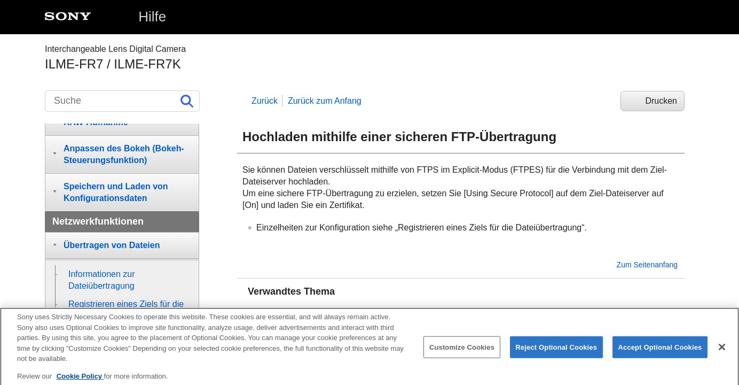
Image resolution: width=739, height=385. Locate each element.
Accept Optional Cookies (660, 353)
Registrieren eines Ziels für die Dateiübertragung (353, 310)
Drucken (661, 100)
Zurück (264, 100)
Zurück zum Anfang (324, 100)
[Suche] (122, 101)
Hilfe (152, 17)
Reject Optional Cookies (557, 353)
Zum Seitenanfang (647, 264)
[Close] (722, 353)
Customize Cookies (461, 353)
